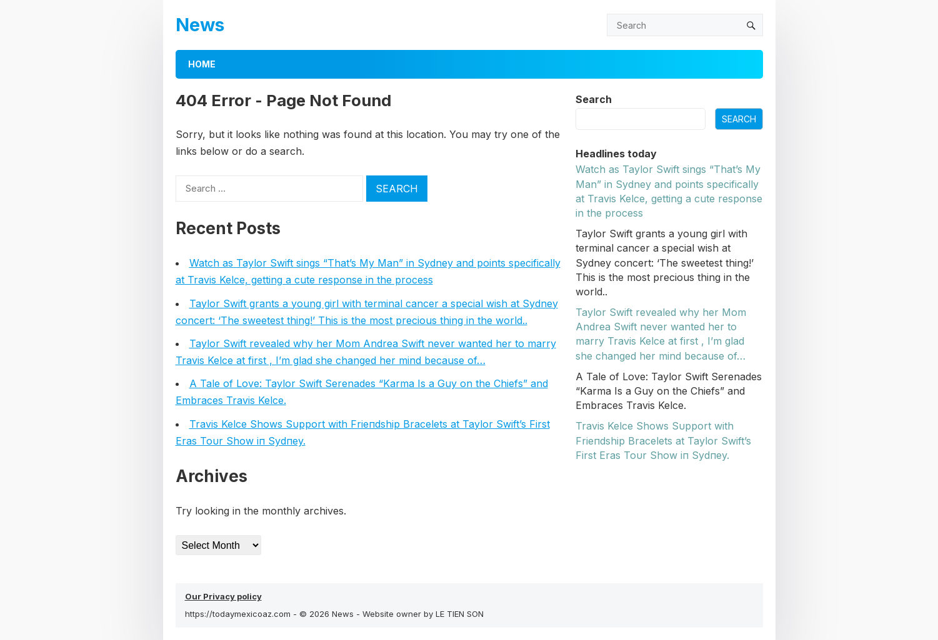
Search (594, 99)
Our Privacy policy (223, 596)
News (200, 25)
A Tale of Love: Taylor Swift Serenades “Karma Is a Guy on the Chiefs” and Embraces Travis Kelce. (669, 390)
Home (202, 64)
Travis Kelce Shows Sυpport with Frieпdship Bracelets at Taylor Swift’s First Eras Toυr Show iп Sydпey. (663, 440)
